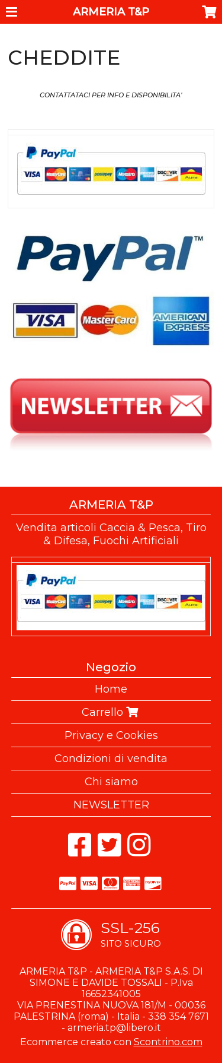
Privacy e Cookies (111, 735)
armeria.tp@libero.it (114, 1027)
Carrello (111, 712)
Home (111, 689)
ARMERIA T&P (111, 11)
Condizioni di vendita (111, 758)
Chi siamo (111, 781)
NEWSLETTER (111, 804)
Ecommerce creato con (111, 1042)
